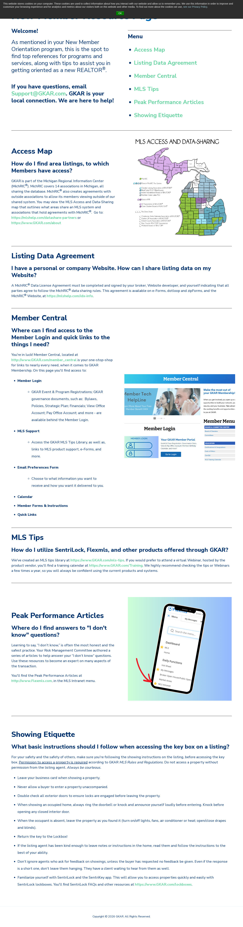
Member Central (155, 76)
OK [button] (120, 13)
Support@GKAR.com (38, 93)
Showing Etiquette (158, 115)
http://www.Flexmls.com (31, 680)
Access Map (149, 49)
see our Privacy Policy (195, 6)
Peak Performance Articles (169, 102)
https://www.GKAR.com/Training (116, 565)
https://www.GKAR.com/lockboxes (163, 884)
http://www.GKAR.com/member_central (44, 360)
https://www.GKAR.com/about (36, 223)
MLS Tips (146, 89)
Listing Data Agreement (165, 63)
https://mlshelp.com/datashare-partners (44, 217)
